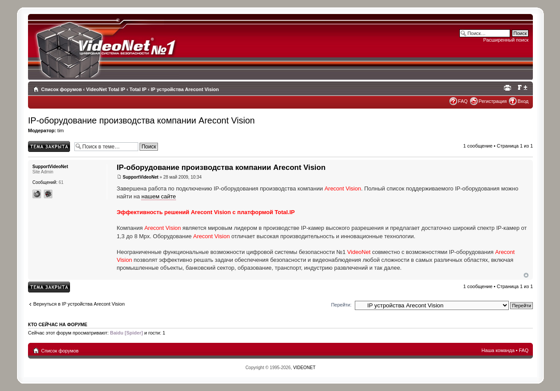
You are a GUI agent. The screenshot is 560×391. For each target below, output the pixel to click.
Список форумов (61, 89)
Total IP (138, 89)
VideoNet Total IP (105, 89)
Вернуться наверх (526, 275)
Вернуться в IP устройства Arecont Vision (79, 303)
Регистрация (493, 101)
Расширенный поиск (505, 39)
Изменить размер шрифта (522, 88)
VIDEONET (304, 367)
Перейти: (341, 304)
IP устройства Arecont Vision (185, 89)
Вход (523, 101)
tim (60, 130)
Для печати (509, 88)
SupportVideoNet (140, 177)
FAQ (463, 101)
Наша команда (498, 350)
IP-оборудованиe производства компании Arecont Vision (141, 120)
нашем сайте (158, 196)
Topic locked (49, 146)
